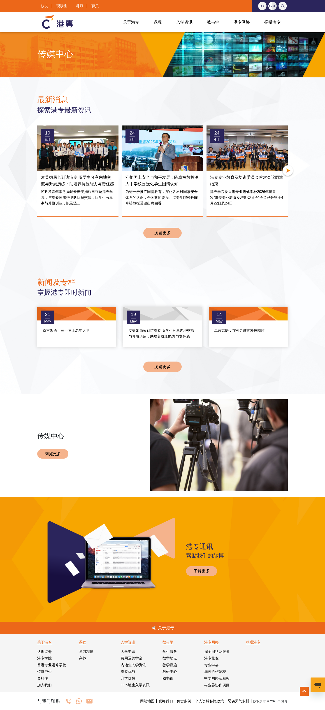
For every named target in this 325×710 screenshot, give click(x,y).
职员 (95, 6)
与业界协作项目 (217, 685)
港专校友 (211, 658)
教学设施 (169, 665)
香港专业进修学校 (51, 665)
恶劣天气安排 (238, 701)
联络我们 (165, 701)
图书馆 (167, 678)
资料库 (42, 678)
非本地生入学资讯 (135, 685)
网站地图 (147, 701)
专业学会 (211, 665)
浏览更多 (162, 233)
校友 (44, 6)
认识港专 (44, 652)
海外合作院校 (215, 671)
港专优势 (128, 671)
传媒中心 (44, 671)
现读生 (61, 6)
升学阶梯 (128, 678)
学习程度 (86, 652)
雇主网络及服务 (217, 652)
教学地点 (169, 658)
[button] (288, 171)
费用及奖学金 (131, 658)
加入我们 (44, 685)
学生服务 (169, 652)
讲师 (79, 6)
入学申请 (128, 652)
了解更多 (201, 571)
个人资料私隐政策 (209, 701)
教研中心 (169, 671)
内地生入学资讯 (133, 665)
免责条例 (184, 701)
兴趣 (82, 658)
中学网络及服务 (217, 678)
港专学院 (44, 658)
